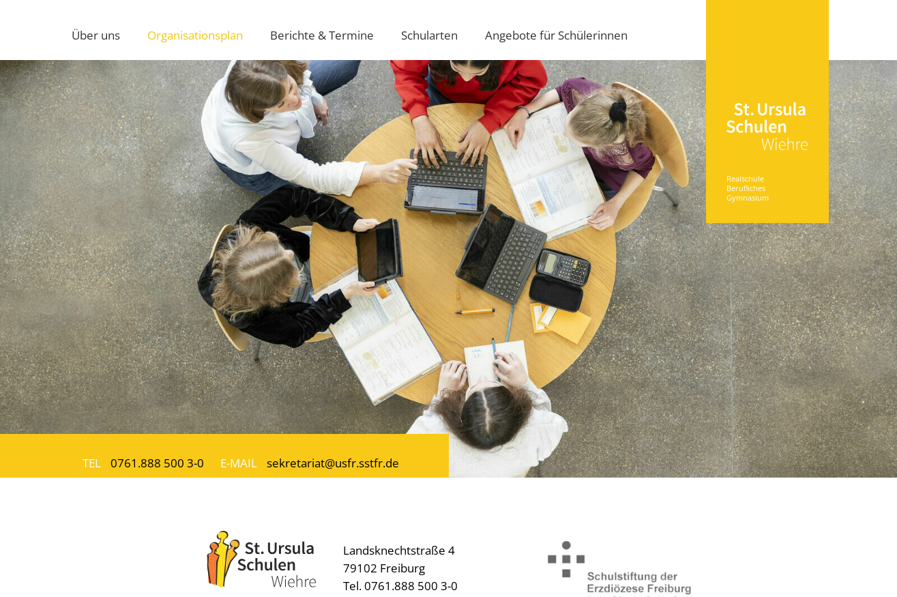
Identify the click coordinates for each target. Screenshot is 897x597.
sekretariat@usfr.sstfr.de (333, 462)
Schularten (429, 35)
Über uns (96, 35)
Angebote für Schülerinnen (556, 35)
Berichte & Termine (322, 35)
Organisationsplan (195, 35)
